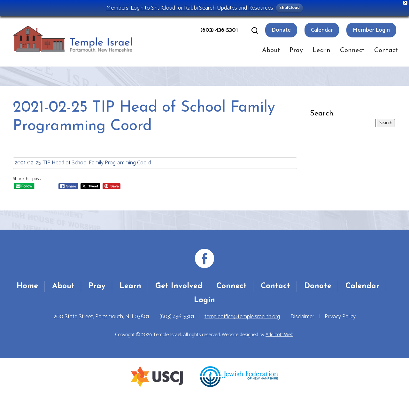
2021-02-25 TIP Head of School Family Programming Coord (82, 163)
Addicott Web (279, 334)
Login (204, 300)
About (271, 50)
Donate (281, 30)
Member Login (371, 30)
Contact (386, 50)
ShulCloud (289, 7)
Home (27, 286)
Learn (321, 50)
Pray (296, 50)
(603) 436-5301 (219, 30)
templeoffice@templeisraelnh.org (242, 316)
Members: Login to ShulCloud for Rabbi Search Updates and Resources (189, 8)
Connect (352, 50)
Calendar (322, 30)
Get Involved (178, 286)
